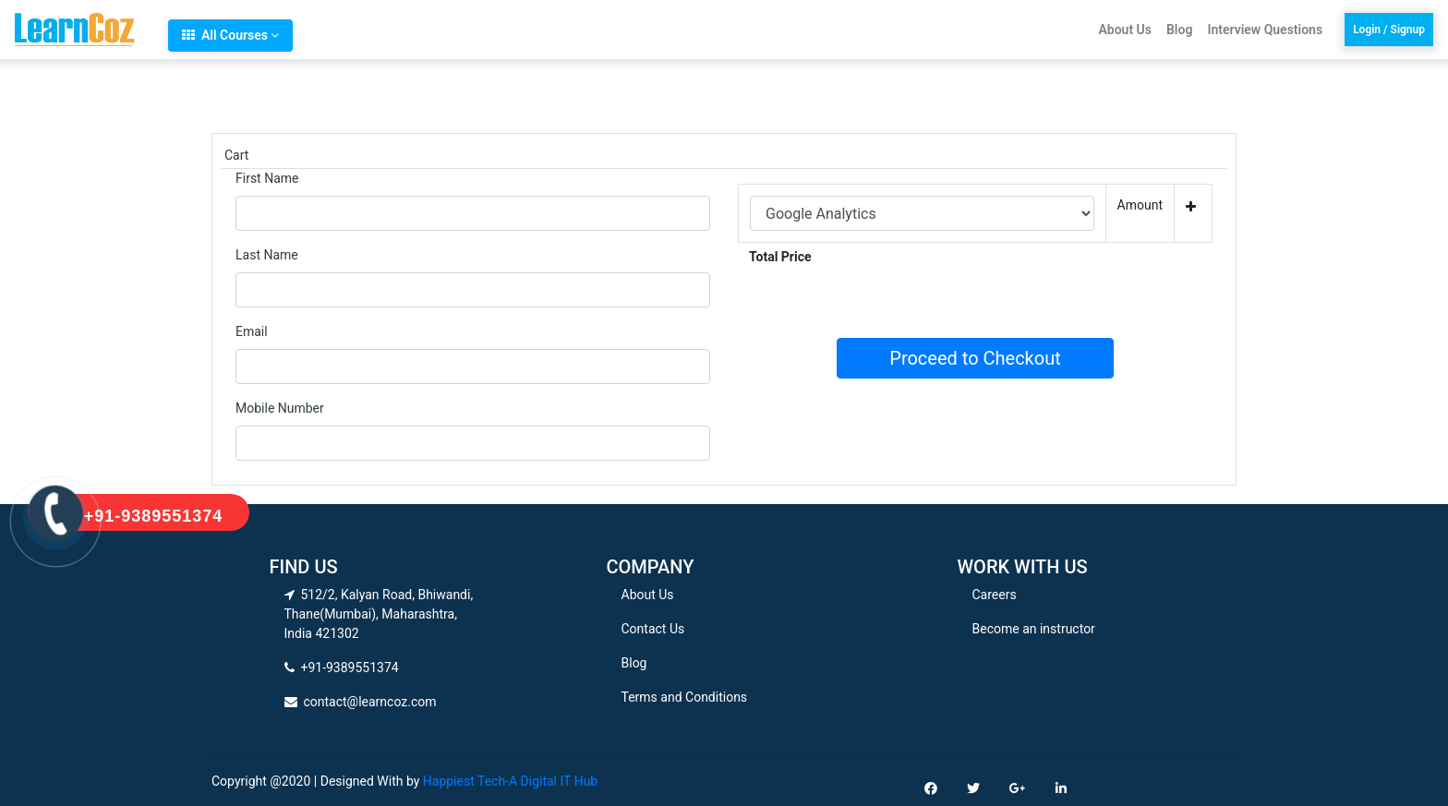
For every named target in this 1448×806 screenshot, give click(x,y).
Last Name (266, 254)
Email (251, 331)
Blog (1179, 29)
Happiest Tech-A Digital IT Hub (510, 781)
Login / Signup (1389, 29)
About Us (1125, 29)
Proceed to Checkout (974, 358)
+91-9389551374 (153, 516)
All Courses (230, 35)
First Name (266, 178)
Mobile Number (279, 408)
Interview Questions (1264, 29)
